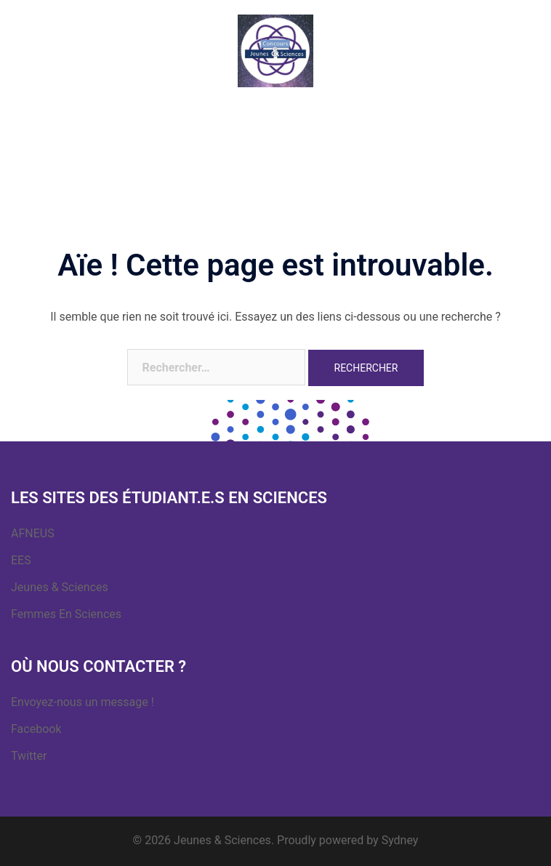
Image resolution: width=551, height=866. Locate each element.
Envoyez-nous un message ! (82, 702)
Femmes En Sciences (66, 614)
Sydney (400, 840)
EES (21, 560)
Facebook (36, 729)
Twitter (29, 756)
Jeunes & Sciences (59, 587)
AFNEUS (33, 533)
